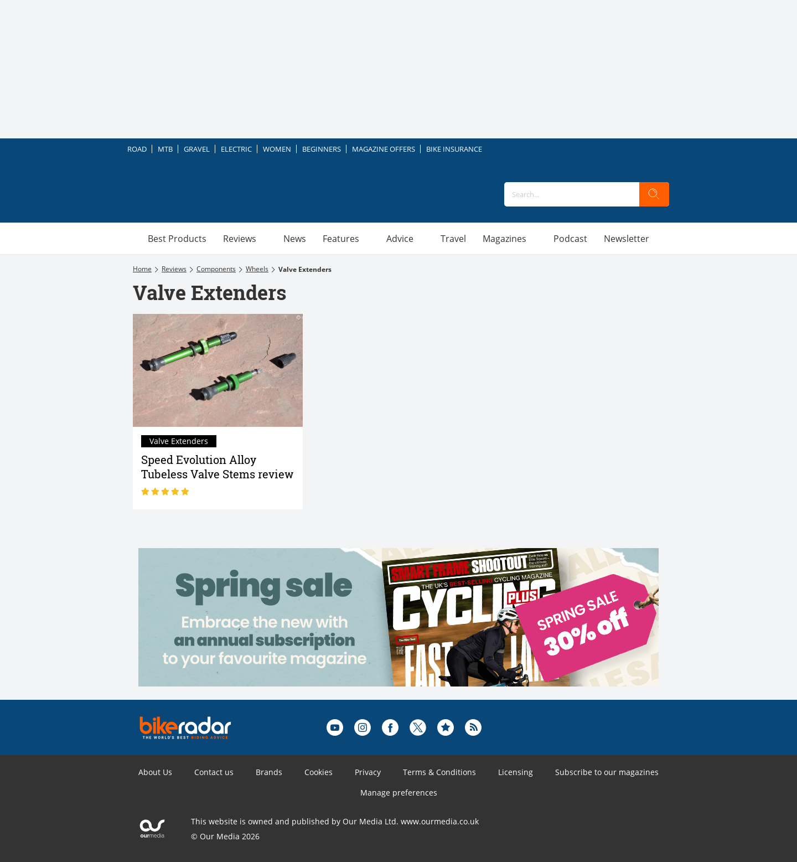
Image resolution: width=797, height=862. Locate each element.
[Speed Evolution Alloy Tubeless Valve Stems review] (218, 370)
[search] (654, 194)
